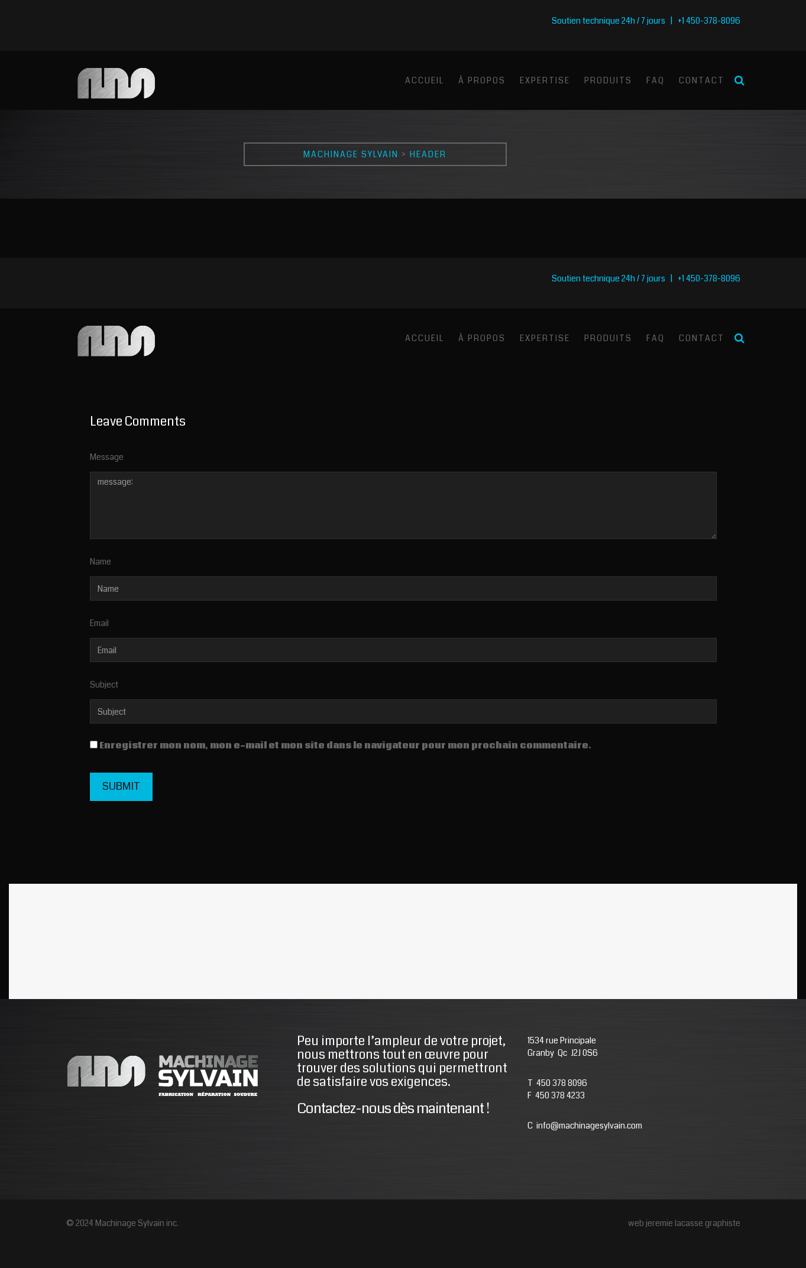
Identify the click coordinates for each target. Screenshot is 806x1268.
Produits (608, 80)
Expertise (545, 80)
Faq (655, 80)
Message (107, 457)
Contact (701, 80)
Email (99, 623)
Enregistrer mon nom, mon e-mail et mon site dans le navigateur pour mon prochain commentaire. (345, 745)
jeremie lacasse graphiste (693, 1223)
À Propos (482, 80)
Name (100, 561)
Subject (104, 684)
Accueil (424, 80)
